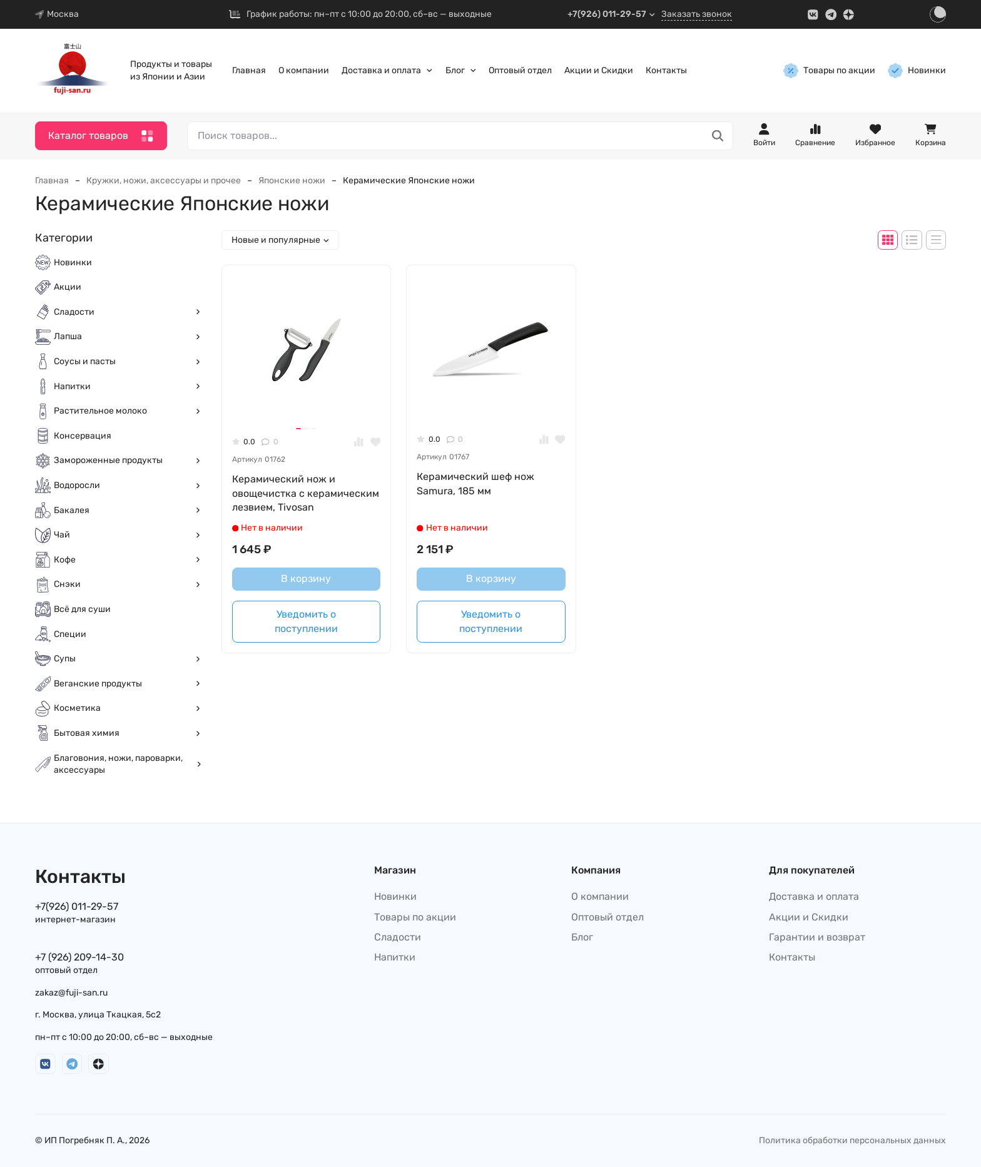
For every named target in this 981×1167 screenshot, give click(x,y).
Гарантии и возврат (817, 937)
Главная (249, 70)
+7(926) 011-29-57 (611, 14)
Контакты (666, 70)
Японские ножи (291, 180)
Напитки (127, 386)
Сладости (127, 312)
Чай (127, 534)
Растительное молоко (127, 410)
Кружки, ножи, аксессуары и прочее (163, 180)
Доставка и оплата (387, 70)
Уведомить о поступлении (306, 621)
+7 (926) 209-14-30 (79, 957)
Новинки (917, 70)
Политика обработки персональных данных (852, 1140)
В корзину (306, 578)
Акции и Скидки (598, 70)
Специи (70, 634)
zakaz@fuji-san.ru (71, 992)
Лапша (127, 336)
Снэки (127, 584)
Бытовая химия (127, 733)
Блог (461, 70)
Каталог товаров (101, 136)
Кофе (127, 559)
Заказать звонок (696, 14)
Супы (127, 658)
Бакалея (127, 510)
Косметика (127, 708)
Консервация (82, 436)
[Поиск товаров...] (718, 136)
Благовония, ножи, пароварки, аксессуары (127, 764)
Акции (67, 287)
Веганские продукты (127, 683)
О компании (303, 70)
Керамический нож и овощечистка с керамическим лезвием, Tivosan (305, 493)
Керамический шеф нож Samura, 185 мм (475, 483)
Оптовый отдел (520, 70)
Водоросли (127, 485)
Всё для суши (82, 609)
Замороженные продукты (127, 460)
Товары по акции (829, 70)
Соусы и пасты (127, 361)
